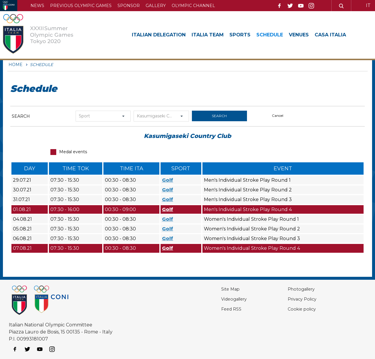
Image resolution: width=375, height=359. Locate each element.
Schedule (283, 34)
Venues (315, 34)
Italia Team (215, 34)
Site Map (213, 289)
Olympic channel (193, 5)
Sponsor (128, 5)
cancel (277, 115)
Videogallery (217, 299)
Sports (250, 34)
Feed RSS (214, 309)
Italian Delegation (162, 34)
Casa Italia (349, 34)
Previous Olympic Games (81, 5)
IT (368, 5)
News (37, 5)
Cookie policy (293, 309)
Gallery (156, 5)
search (219, 116)
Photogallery (293, 289)
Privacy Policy (294, 299)
